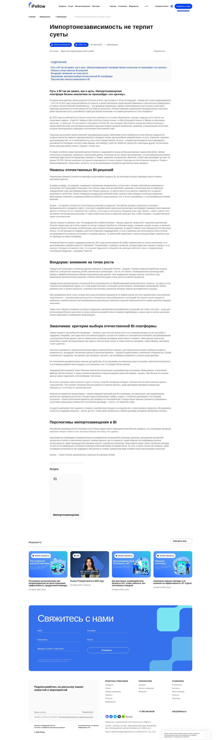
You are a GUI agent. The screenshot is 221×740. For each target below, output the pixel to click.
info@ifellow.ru (179, 719)
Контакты (176, 696)
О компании (122, 6)
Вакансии (142, 699)
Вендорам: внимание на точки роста (69, 73)
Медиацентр (133, 6)
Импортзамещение (113, 699)
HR (78, 563)
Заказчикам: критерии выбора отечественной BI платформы (82, 76)
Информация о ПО (84, 735)
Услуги (70, 6)
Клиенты (175, 702)
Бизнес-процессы (42, 563)
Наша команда (178, 699)
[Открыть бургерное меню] (146, 6)
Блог (44, 597)
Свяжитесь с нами (183, 6)
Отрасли (108, 706)
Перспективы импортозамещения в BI (70, 79)
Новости (87, 592)
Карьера (113, 6)
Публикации (56, 17)
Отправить (108, 657)
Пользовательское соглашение (88, 733)
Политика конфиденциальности (44, 733)
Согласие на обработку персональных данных (49, 735)
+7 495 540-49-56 (146, 719)
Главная (32, 17)
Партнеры (96, 6)
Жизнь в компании (146, 696)
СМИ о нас (82, 45)
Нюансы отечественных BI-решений (69, 70)
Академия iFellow (161, 6)
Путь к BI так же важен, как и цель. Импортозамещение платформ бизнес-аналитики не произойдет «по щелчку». (109, 67)
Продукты (63, 6)
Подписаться (87, 719)
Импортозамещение (82, 6)
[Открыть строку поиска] (172, 6)
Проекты (108, 702)
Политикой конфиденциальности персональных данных (54, 667)
